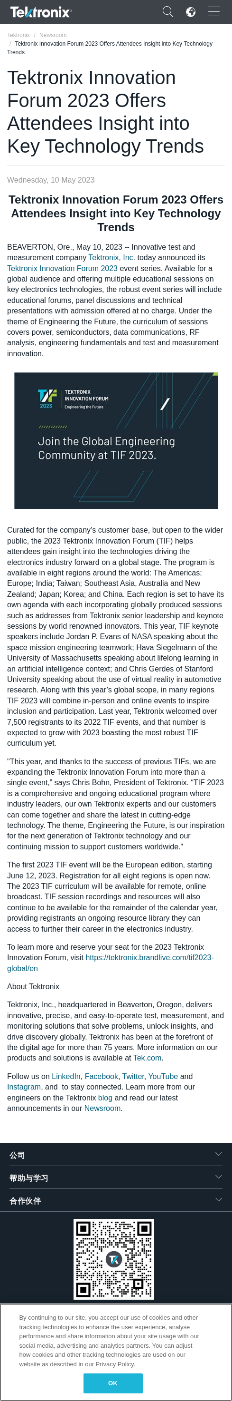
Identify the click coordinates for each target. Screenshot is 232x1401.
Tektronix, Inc (110, 257)
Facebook (101, 1076)
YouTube (163, 1076)
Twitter (133, 1076)
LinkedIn (66, 1076)
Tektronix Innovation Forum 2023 (62, 268)
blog (105, 1098)
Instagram (24, 1087)
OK (113, 1383)
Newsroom (102, 1108)
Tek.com (147, 1058)
